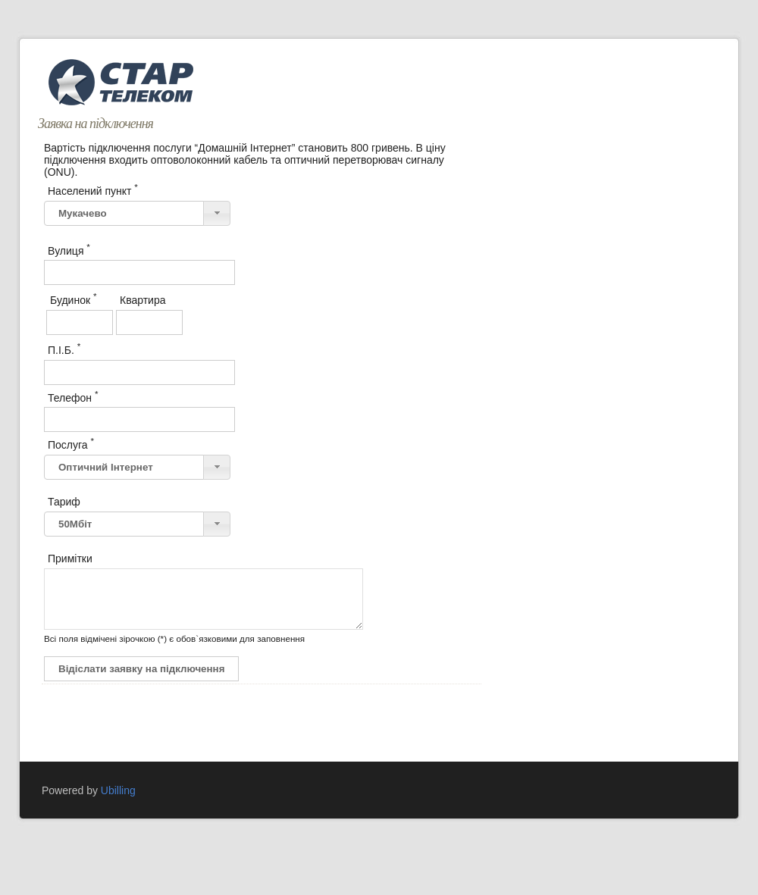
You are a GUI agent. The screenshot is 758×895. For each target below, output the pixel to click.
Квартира (144, 298)
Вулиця (69, 249)
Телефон (73, 396)
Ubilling (118, 802)
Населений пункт (93, 189)
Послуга (71, 443)
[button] (216, 213)
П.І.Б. (64, 348)
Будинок (73, 298)
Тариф (64, 502)
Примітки (70, 558)
